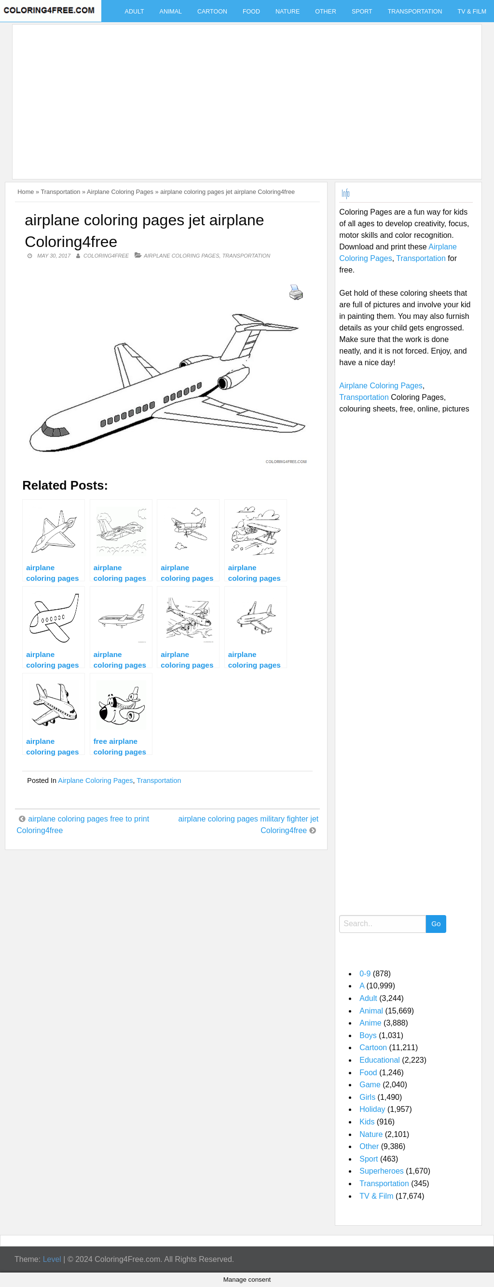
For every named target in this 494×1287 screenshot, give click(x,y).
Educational (379, 1060)
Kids (366, 1122)
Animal (171, 11)
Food (251, 11)
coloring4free (106, 256)
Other (325, 11)
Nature (287, 11)
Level (52, 1259)
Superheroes (381, 1171)
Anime (370, 1023)
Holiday (372, 1109)
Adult (134, 11)
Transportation (415, 11)
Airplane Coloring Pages (120, 191)
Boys (368, 1035)
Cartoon (212, 11)
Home (25, 191)
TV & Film (376, 1196)
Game (370, 1085)
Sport (362, 11)
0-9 (364, 974)
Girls (367, 1097)
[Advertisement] (244, 96)
